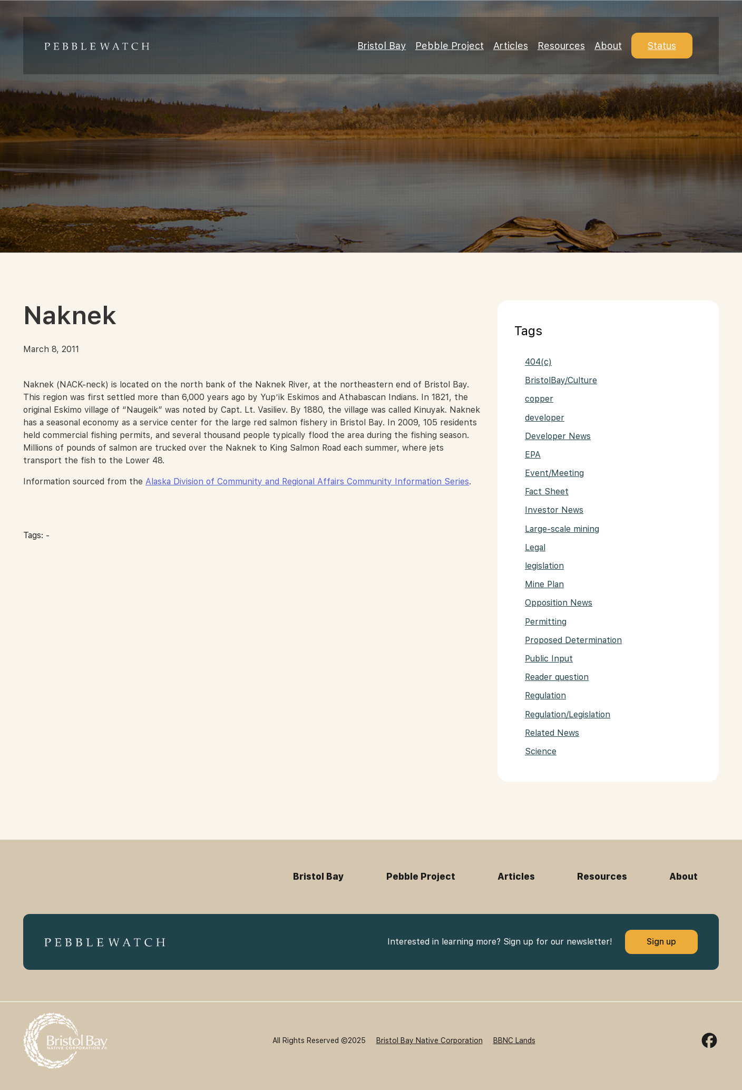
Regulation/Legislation (567, 714)
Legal (535, 547)
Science (540, 751)
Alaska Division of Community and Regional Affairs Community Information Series (307, 481)
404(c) (538, 362)
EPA (533, 455)
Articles (510, 45)
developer (544, 418)
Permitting (546, 622)
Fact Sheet (547, 491)
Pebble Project (449, 45)
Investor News (554, 510)
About (608, 45)
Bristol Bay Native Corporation (429, 1040)
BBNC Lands (514, 1040)
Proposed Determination (573, 640)
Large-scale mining (562, 529)
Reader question (557, 677)
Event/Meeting (554, 473)
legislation (544, 566)
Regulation (545, 695)
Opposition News (558, 603)
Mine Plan (544, 584)
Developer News (558, 436)
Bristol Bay (381, 45)
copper (539, 399)
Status (662, 45)
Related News (552, 733)
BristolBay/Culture (561, 380)
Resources (561, 45)
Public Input (549, 659)
